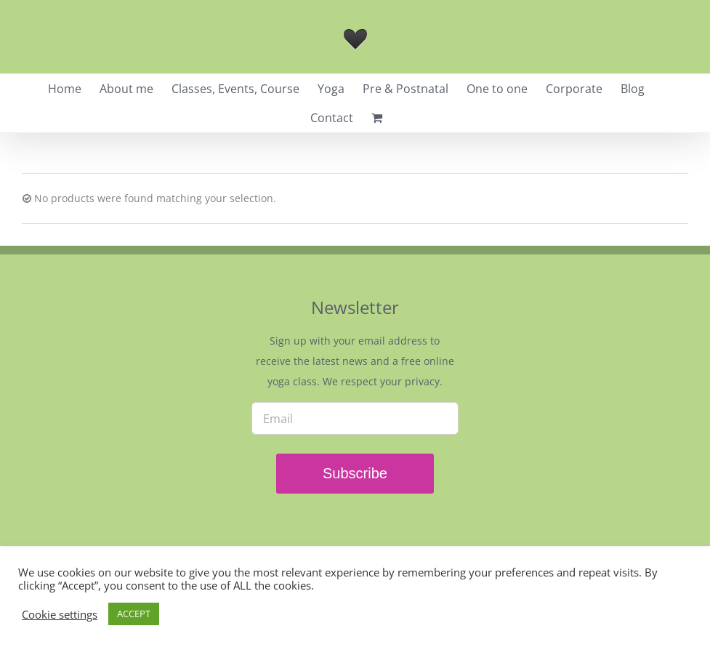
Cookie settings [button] (59, 614)
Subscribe (355, 473)
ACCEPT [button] (133, 613)
